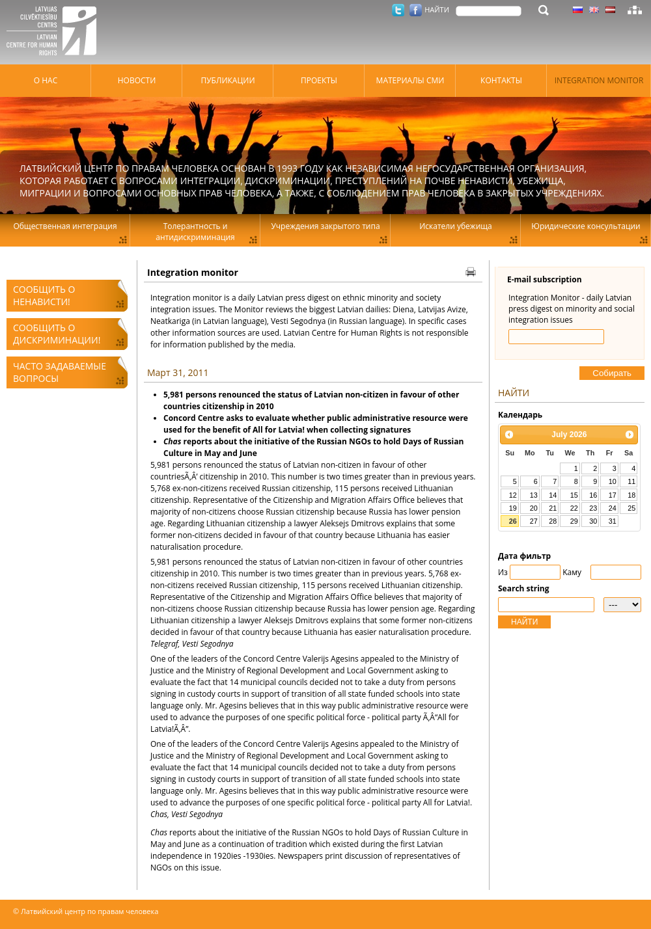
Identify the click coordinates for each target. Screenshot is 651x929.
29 (574, 521)
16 (593, 495)
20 (534, 508)
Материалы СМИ (410, 80)
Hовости (137, 80)
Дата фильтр (524, 555)
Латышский (610, 10)
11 (631, 481)
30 (593, 521)
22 (574, 508)
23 (593, 508)
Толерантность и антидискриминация (195, 232)
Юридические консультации (585, 226)
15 (574, 495)
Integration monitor (599, 80)
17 (612, 495)
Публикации (228, 80)
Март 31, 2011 (177, 372)
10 (612, 481)
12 (513, 495)
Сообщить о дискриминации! (56, 333)
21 (553, 508)
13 (534, 495)
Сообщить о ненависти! (44, 295)
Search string (523, 588)
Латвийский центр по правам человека (55, 33)
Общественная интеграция (65, 226)
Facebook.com (415, 10)
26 (513, 521)
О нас (45, 80)
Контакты (501, 80)
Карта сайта (634, 10)
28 (553, 521)
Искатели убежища (455, 226)
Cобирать (611, 373)
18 (631, 495)
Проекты (319, 80)
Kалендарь (520, 414)
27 (534, 521)
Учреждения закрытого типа (325, 226)
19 (513, 508)
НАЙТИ (524, 621)
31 (612, 521)
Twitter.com (398, 10)
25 (631, 508)
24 (612, 508)
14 (553, 495)
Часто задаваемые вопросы (59, 372)
